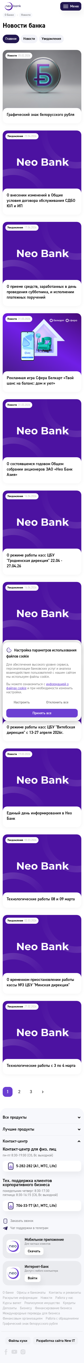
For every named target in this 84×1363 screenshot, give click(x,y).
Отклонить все (57, 702)
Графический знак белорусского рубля (36, 53)
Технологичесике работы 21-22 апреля (36, 585)
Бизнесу (26, 1308)
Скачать (34, 1251)
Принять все (42, 713)
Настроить (22, 702)
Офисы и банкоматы (31, 1293)
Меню (71, 6)
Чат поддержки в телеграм (25, 1228)
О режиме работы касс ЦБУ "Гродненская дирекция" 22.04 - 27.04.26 (38, 496)
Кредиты (69, 1303)
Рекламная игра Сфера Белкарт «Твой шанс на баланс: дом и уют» (40, 319)
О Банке (9, 15)
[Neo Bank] (13, 6)
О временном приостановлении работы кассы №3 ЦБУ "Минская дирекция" (42, 921)
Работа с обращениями (62, 1319)
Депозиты (10, 1308)
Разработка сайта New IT (55, 1340)
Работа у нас (64, 1298)
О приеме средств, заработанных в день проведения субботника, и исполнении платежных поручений (37, 231)
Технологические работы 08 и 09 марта (36, 837)
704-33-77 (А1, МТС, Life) (31, 1206)
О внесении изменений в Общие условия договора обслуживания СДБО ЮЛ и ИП (38, 136)
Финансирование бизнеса (53, 1308)
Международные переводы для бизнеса (31, 1313)
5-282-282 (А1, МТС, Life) (31, 1166)
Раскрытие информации (20, 1298)
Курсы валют (12, 1303)
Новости (46, 1298)
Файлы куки (18, 1340)
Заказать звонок (18, 1221)
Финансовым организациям (23, 1319)
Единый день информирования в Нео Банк (40, 751)
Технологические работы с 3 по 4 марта (37, 1004)
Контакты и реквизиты (65, 1293)
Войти (32, 1278)
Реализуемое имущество (42, 1303)
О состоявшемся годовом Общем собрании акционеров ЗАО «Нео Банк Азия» (39, 405)
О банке (8, 1293)
